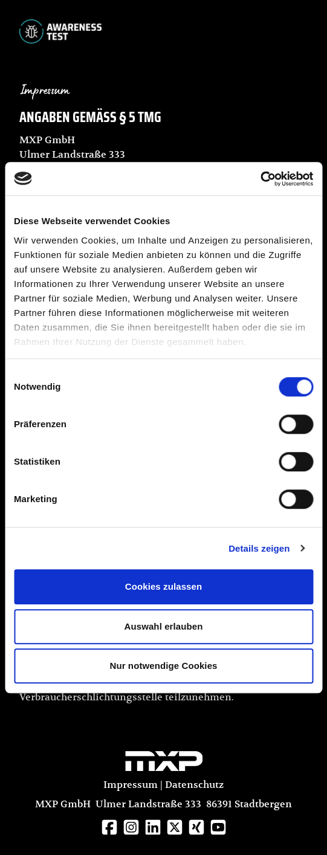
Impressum (130, 785)
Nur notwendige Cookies (163, 665)
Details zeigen (259, 548)
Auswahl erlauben (164, 626)
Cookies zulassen (163, 586)
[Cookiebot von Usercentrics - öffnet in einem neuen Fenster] (260, 179)
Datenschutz (194, 785)
